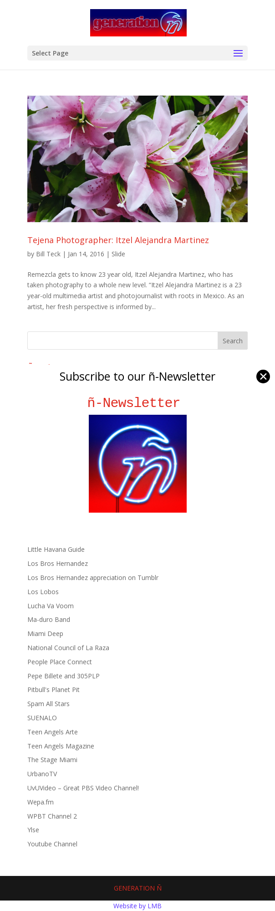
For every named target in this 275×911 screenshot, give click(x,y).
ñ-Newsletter (137, 403)
